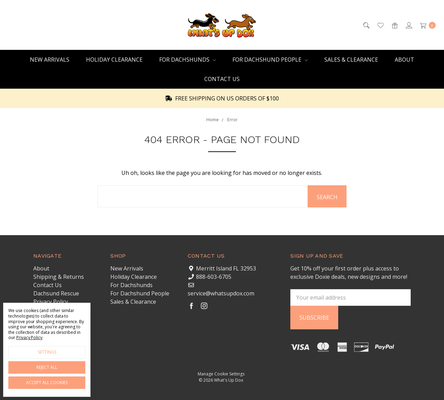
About (404, 59)
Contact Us (222, 79)
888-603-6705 (213, 277)
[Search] (365, 25)
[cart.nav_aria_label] (426, 25)
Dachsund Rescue (56, 293)
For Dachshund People (270, 59)
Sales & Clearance (351, 59)
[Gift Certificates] (394, 25)
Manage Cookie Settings (221, 374)
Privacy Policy (50, 301)
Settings (47, 352)
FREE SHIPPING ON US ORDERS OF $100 (222, 98)
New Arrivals (49, 59)
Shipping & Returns (58, 277)
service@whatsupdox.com (221, 293)
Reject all (46, 367)
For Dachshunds (187, 59)
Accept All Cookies (47, 382)
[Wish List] (380, 25)
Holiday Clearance (114, 59)
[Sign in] (408, 25)
